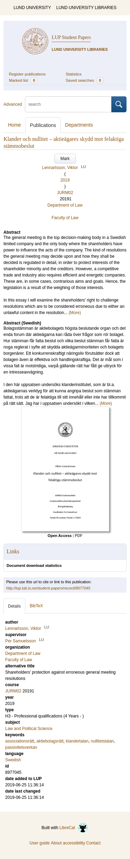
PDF (79, 535)
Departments (79, 125)
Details (14, 606)
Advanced (12, 104)
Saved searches (85, 80)
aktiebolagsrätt (49, 741)
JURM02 (65, 192)
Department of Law (65, 205)
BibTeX (36, 605)
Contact (93, 843)
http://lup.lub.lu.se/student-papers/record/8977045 (48, 588)
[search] (68, 104)
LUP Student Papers (71, 37)
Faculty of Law (65, 217)
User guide (39, 843)
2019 (65, 180)
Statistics (74, 74)
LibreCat (73, 827)
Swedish (13, 759)
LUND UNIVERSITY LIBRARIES (86, 7)
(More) (75, 312)
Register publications (27, 74)
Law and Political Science (28, 728)
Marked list (23, 80)
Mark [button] (65, 158)
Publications (43, 125)
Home (14, 125)
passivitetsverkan (21, 747)
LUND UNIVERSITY (32, 7)
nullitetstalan (102, 741)
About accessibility (68, 843)
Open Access (59, 535)
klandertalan (77, 741)
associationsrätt (19, 741)
